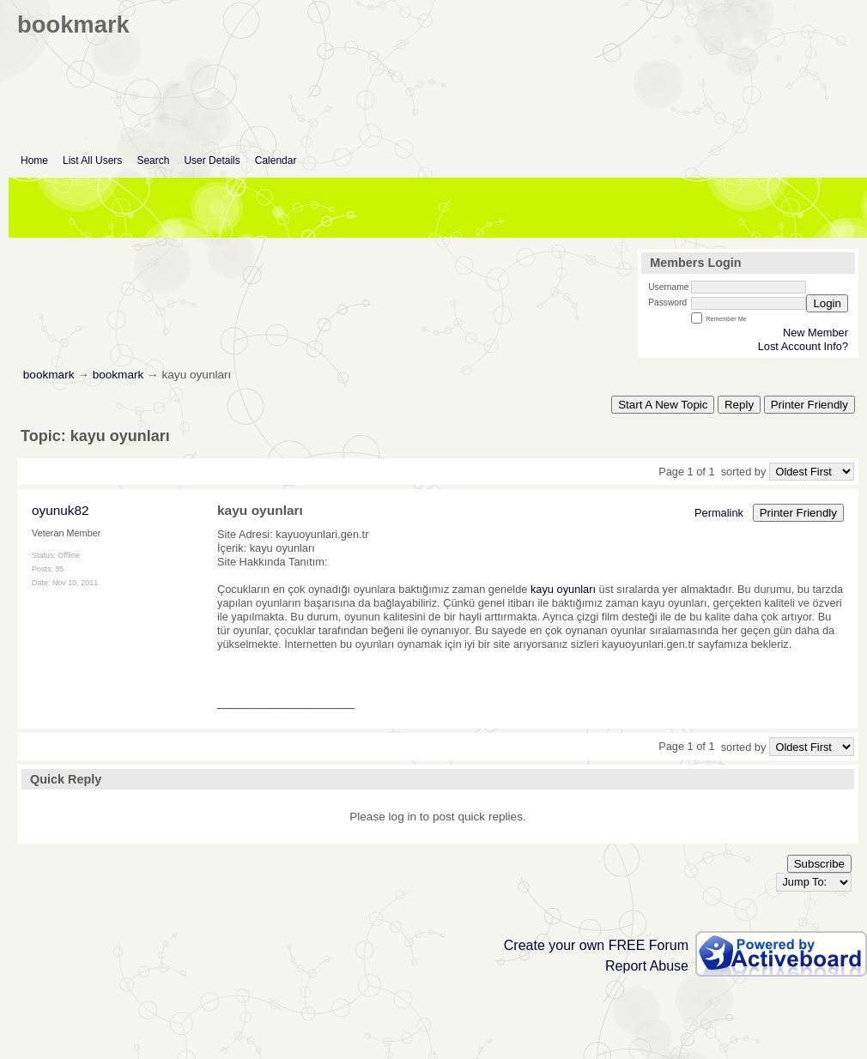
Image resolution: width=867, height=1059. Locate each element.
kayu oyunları (563, 589)
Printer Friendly (809, 404)
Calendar (276, 160)
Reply (739, 404)
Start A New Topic (662, 404)
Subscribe (819, 863)
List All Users (92, 160)
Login (827, 303)
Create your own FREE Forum (596, 945)
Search (152, 160)
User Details (211, 160)
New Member (815, 332)
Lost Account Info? (803, 346)
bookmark (49, 374)
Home (34, 160)
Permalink (718, 512)
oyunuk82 (60, 510)
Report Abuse (646, 966)
